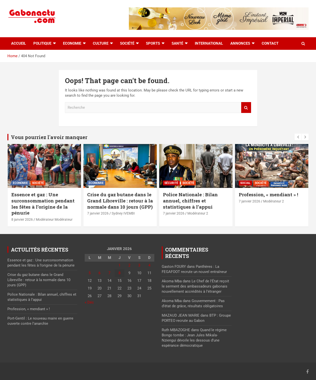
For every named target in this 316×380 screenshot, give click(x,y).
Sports (153, 43)
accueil (18, 43)
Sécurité (171, 183)
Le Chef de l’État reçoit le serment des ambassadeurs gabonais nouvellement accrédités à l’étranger (195, 286)
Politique (42, 43)
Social (245, 183)
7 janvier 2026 (98, 213)
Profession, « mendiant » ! (268, 194)
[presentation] (298, 137)
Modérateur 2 (197, 213)
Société (127, 43)
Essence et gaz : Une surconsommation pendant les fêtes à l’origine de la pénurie (43, 203)
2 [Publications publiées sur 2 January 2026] (129, 265)
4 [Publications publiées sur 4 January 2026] (149, 265)
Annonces (240, 43)
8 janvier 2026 (22, 219)
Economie (72, 43)
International (209, 43)
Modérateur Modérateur (54, 219)
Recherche (246, 107)
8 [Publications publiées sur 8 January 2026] (119, 273)
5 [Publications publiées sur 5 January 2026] (90, 273)
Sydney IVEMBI (123, 213)
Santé (177, 43)
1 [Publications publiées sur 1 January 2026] (119, 265)
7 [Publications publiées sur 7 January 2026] (109, 273)
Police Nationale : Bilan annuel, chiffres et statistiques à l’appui (190, 200)
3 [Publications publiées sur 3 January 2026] (139, 265)
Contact (270, 43)
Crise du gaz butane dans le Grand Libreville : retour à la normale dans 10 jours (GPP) (120, 200)
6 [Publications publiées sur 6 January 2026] (99, 273)
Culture (100, 43)
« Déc (89, 302)
